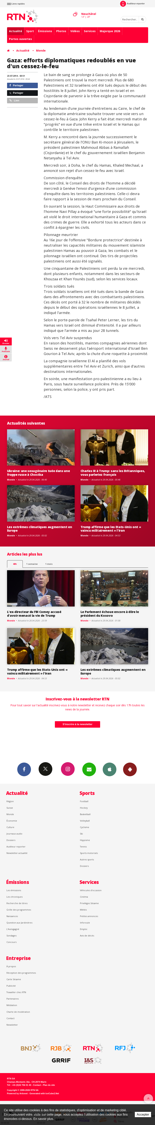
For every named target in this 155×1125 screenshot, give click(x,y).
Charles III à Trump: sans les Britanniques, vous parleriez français (113, 473)
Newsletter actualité (16, 853)
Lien (14, 100)
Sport (30, 31)
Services (90, 31)
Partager (16, 85)
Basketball (85, 814)
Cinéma (84, 896)
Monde (41, 50)
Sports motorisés (89, 853)
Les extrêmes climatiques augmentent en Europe (39, 529)
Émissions (45, 31)
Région (10, 801)
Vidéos (75, 31)
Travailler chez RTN (16, 992)
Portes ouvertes (20, 39)
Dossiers (10, 840)
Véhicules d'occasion (91, 890)
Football (84, 801)
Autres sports (87, 859)
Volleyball (85, 820)
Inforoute (85, 922)
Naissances (12, 916)
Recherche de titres (16, 903)
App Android (130, 769)
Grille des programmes (18, 909)
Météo (83, 909)
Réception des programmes (21, 973)
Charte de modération (18, 1012)
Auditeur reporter (15, 846)
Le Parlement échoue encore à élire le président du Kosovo (110, 614)
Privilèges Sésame (89, 903)
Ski (81, 833)
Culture (10, 827)
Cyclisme (84, 827)
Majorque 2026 (110, 31)
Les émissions (13, 890)
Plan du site (49, 1085)
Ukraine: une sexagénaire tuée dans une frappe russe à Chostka (38, 473)
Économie (11, 820)
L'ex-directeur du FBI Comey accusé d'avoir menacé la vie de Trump (34, 614)
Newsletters (89, 769)
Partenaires (12, 998)
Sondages (11, 935)
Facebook (24, 769)
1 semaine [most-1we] (32, 563)
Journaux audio (14, 833)
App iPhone (109, 769)
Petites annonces (89, 916)
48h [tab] (15, 563)
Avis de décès (87, 935)
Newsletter (12, 1024)
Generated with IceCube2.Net (44, 1093)
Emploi (83, 929)
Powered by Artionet (17, 1093)
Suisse (9, 807)
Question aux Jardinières (19, 922)
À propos (11, 966)
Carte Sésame (13, 979)
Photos (61, 31)
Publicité (11, 985)
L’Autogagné (12, 929)
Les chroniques (14, 896)
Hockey (84, 807)
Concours (11, 942)
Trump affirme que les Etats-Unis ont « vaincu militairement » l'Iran (111, 529)
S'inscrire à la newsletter (77, 724)
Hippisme (85, 840)
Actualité (15, 31)
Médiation (11, 1005)
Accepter (143, 1114)
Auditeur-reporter (132, 4)
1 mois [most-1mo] (49, 563)
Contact (10, 1018)
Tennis (83, 846)
